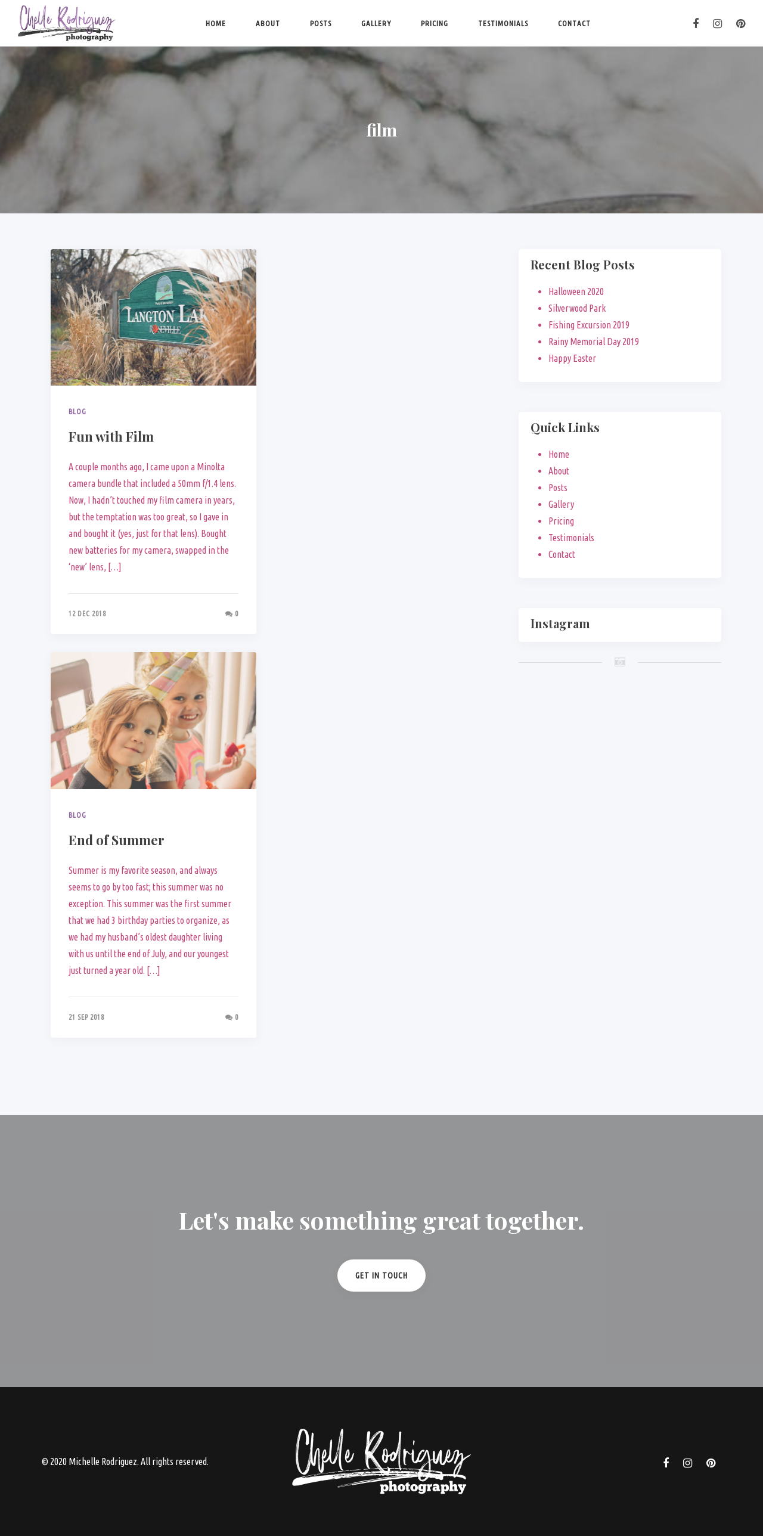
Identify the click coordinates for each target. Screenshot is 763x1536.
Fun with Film (111, 436)
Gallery (376, 23)
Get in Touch (381, 1275)
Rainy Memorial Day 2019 (593, 341)
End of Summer (117, 840)
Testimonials (503, 23)
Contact (574, 23)
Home (216, 23)
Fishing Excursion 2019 (588, 324)
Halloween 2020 (576, 291)
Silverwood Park (577, 308)
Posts (320, 23)
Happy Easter (572, 358)
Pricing (434, 23)
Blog (77, 411)
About (268, 23)
